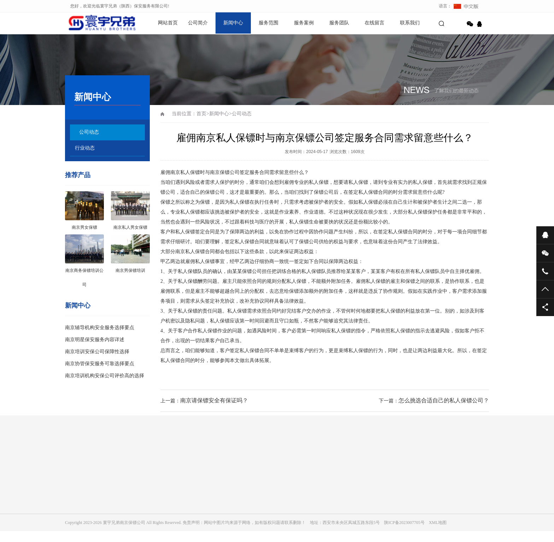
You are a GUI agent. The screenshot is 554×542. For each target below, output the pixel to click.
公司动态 (89, 132)
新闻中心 (233, 22)
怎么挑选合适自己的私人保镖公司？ (444, 400)
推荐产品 (77, 175)
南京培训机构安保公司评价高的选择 (104, 375)
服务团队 (339, 22)
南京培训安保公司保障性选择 (97, 351)
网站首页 (168, 22)
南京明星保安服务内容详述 (94, 339)
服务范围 (268, 22)
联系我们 (410, 22)
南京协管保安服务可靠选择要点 (99, 363)
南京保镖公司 (225, 172)
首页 (201, 113)
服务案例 (304, 22)
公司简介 (198, 22)
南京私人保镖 (190, 251)
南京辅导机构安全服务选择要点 (99, 327)
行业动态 (85, 148)
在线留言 (374, 22)
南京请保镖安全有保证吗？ (214, 400)
